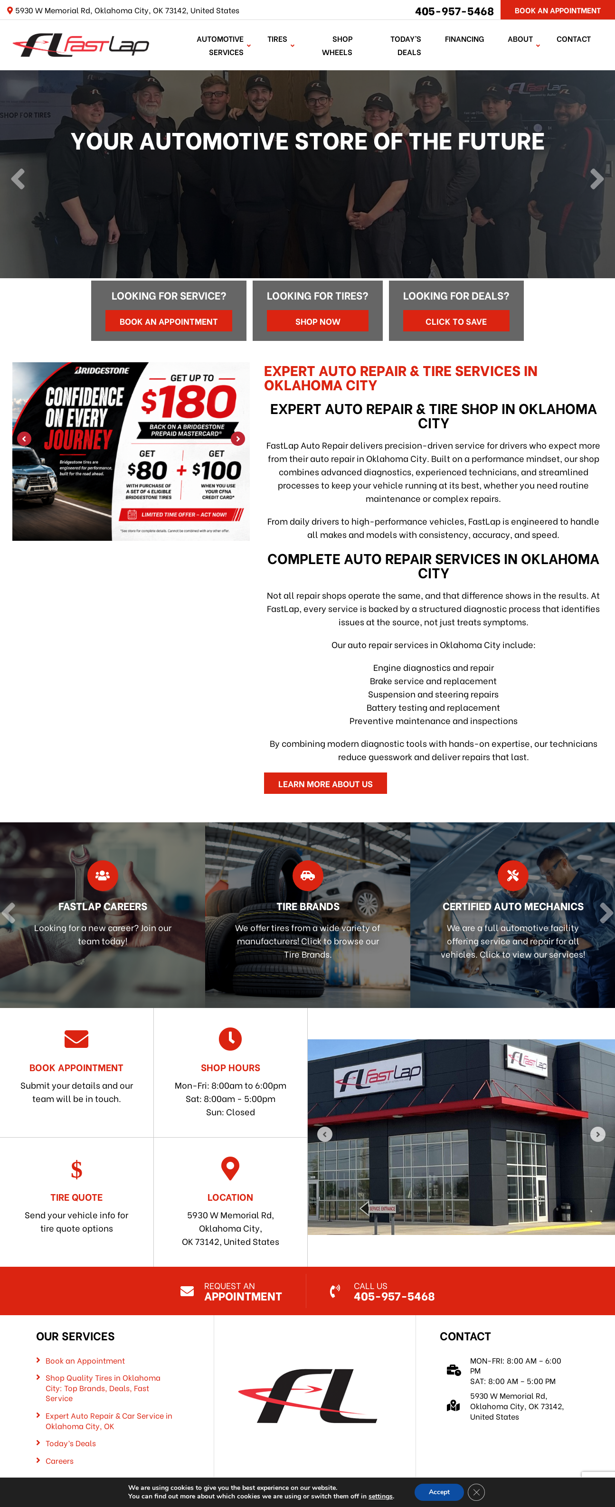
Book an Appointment (169, 320)
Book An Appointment (558, 9)
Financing (464, 38)
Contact (574, 38)
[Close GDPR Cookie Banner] (476, 1492)
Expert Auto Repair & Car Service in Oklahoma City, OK (109, 1420)
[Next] (597, 180)
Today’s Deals (405, 45)
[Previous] (17, 180)
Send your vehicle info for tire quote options (76, 1195)
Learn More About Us (325, 783)
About (520, 38)
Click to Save (456, 320)
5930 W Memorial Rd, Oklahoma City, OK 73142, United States (230, 1202)
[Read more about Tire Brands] (305, 915)
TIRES (277, 38)
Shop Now (318, 320)
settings (381, 1496)
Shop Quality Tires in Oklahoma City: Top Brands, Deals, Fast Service (103, 1387)
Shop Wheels (337, 45)
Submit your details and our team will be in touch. (76, 1065)
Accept (439, 1492)
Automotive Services (220, 45)
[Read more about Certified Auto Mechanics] (510, 915)
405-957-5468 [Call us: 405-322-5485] (454, 10)
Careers (60, 1460)
